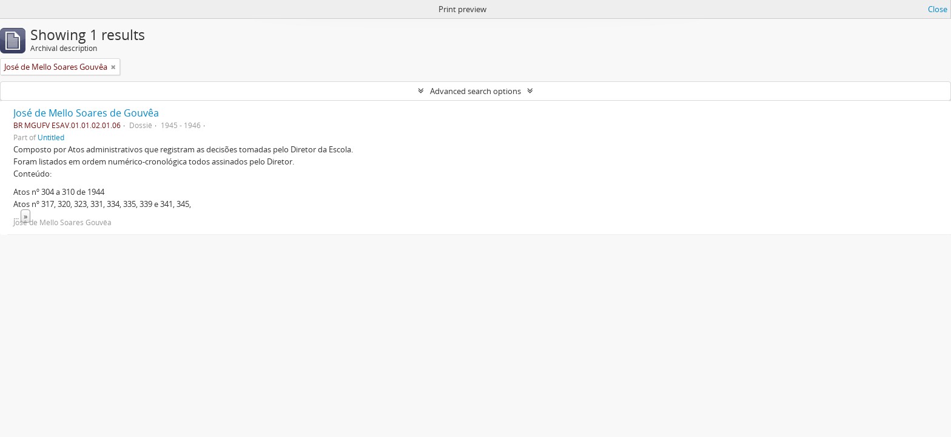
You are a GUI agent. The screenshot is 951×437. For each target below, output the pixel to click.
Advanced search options (475, 91)
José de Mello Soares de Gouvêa (86, 113)
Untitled (51, 137)
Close (937, 9)
